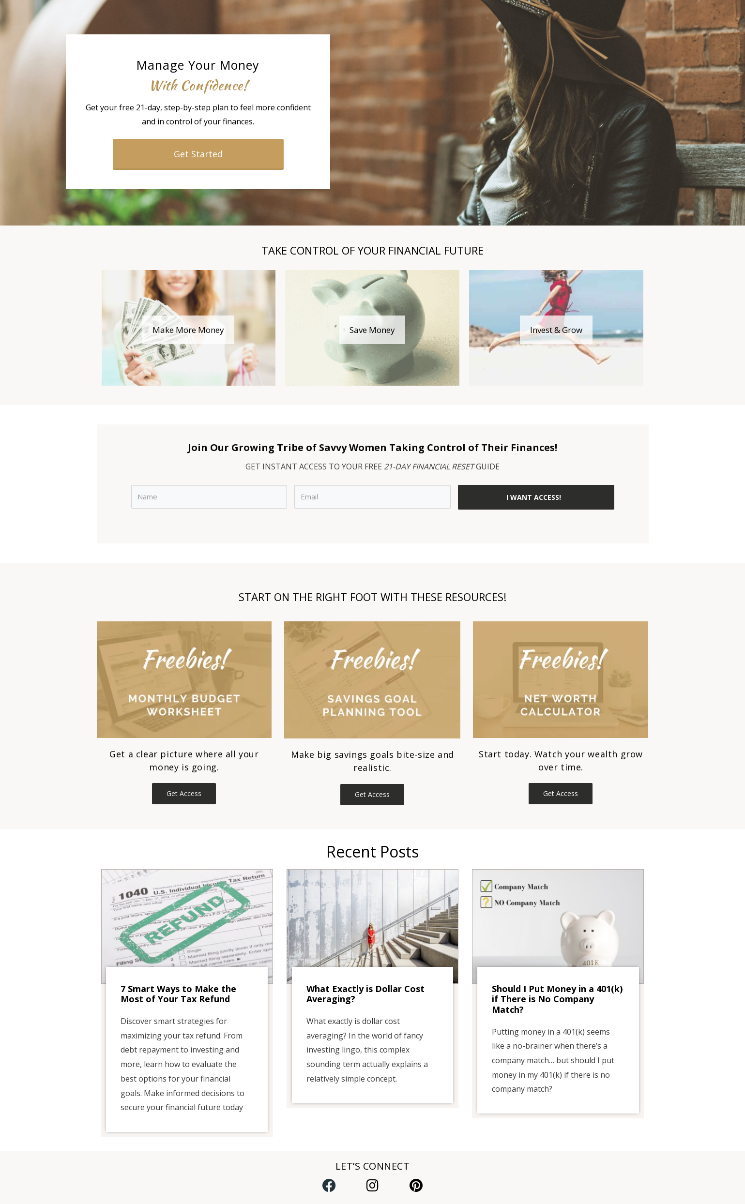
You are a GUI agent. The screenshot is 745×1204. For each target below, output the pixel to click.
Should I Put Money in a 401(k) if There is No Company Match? (557, 999)
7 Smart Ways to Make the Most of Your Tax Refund (178, 994)
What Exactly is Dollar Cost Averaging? (365, 994)
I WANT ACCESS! (533, 497)
